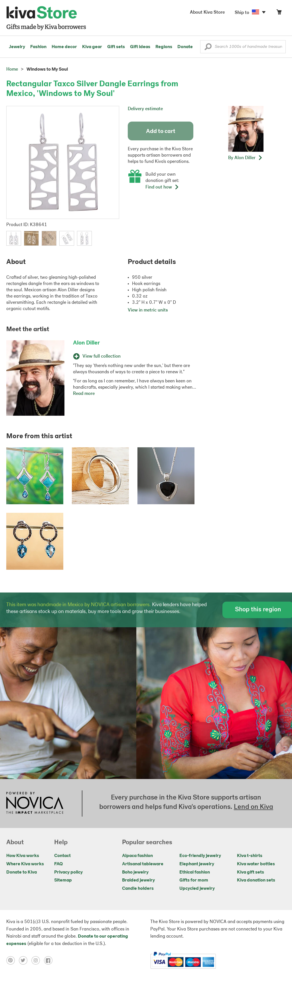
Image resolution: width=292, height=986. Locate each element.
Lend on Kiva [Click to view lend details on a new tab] (253, 807)
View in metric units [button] (148, 310)
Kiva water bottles (256, 864)
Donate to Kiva (21, 872)
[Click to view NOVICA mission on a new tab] (34, 803)
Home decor (64, 47)
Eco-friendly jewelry (200, 856)
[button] (208, 48)
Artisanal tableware (142, 864)
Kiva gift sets (250, 872)
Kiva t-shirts (249, 856)
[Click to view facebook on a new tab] (49, 960)
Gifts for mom (193, 880)
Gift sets (116, 47)
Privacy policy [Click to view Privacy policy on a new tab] (68, 872)
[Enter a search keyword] (243, 46)
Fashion (38, 47)
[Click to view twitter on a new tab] (25, 960)
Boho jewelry (135, 872)
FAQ (58, 864)
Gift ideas (140, 47)
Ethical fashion (194, 872)
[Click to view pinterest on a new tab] (12, 960)
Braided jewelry (138, 880)
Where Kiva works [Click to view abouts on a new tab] (25, 864)
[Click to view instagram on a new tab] (37, 960)
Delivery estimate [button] (145, 109)
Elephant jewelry (196, 864)
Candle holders (138, 888)
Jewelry (17, 47)
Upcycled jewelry (197, 888)
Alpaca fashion (137, 856)
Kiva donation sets (256, 880)
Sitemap (63, 880)
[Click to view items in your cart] (279, 13)
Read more (84, 393)
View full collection (97, 356)
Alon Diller (86, 343)
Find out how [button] (162, 187)
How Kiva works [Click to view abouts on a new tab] (22, 856)
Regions (163, 47)
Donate (185, 47)
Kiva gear (92, 47)
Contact (62, 856)
